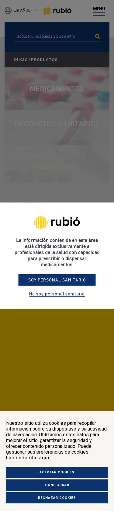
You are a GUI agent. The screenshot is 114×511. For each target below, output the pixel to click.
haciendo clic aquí (27, 458)
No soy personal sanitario (57, 293)
